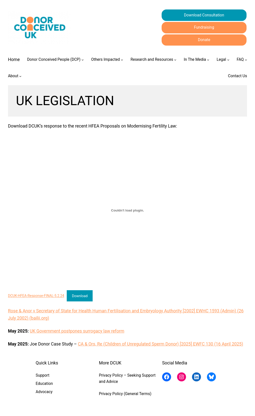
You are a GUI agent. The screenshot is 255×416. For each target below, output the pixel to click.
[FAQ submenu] (246, 60)
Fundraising (204, 27)
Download (80, 296)
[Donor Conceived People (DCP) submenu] (82, 60)
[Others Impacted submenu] (122, 60)
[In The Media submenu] (208, 60)
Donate (204, 40)
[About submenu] (20, 76)
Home (14, 59)
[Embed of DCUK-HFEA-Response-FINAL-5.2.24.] (127, 210)
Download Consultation (204, 15)
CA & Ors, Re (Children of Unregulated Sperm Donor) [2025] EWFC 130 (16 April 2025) (160, 344)
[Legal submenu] (228, 60)
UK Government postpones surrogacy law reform (77, 331)
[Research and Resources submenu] (175, 60)
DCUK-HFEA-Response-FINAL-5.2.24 (36, 296)
